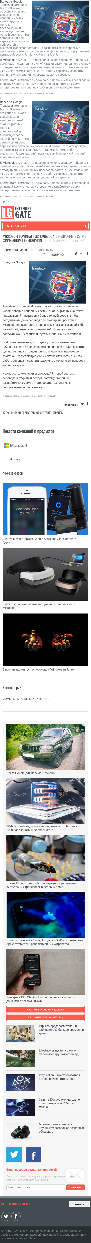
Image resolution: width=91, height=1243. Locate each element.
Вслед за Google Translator (11, 3)
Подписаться (75, 1187)
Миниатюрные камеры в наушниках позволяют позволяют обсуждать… (61, 1128)
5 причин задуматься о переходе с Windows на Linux (38, 669)
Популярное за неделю (45, 1009)
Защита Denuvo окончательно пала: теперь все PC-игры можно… (59, 1103)
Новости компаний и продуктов (28, 431)
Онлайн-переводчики (25, 412)
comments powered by (26, 698)
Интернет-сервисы (51, 412)
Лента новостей (58, 241)
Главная (78, 241)
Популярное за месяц (45, 1017)
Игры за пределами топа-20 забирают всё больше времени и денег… (61, 1029)
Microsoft (9, 59)
